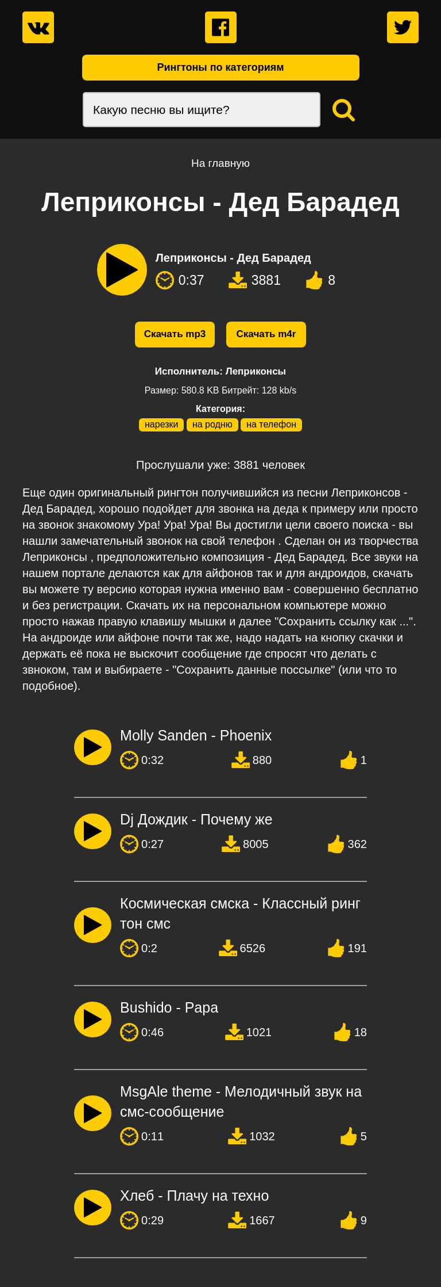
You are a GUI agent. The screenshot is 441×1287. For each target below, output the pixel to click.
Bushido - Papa (169, 1007)
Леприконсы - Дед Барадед (233, 257)
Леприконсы (256, 371)
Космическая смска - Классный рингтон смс (240, 913)
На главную (220, 163)
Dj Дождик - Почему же (196, 819)
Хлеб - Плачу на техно (194, 1195)
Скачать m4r (266, 334)
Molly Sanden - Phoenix (196, 735)
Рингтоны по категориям (220, 67)
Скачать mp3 (175, 334)
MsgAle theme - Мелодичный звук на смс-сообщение (241, 1101)
